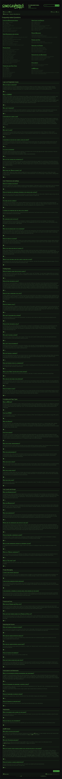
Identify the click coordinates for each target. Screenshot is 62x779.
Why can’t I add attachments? (8, 57)
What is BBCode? (6, 67)
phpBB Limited (35, 733)
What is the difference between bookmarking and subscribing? (43, 56)
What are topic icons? (7, 76)
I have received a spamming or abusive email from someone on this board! (44, 37)
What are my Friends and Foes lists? (38, 41)
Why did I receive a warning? (8, 58)
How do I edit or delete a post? (8, 50)
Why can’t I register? (7, 24)
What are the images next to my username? (10, 41)
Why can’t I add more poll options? (9, 54)
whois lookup (31, 751)
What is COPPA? (6, 23)
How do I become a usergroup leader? (38, 26)
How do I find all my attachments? (38, 65)
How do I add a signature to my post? (9, 51)
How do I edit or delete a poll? (8, 55)
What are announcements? (7, 73)
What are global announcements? (9, 72)
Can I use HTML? (6, 68)
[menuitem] (10, 12)
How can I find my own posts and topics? (39, 51)
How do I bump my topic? (7, 63)
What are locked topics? (7, 75)
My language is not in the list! (8, 40)
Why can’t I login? (6, 26)
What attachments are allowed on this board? (40, 64)
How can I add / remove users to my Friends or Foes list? (42, 42)
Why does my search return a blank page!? (39, 49)
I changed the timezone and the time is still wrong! (12, 39)
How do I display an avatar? (8, 42)
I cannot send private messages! (37, 34)
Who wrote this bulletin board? (37, 70)
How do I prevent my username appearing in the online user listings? (15, 37)
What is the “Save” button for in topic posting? (11, 60)
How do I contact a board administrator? (39, 73)
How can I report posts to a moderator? (10, 59)
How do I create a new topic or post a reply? (11, 49)
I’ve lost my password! (7, 29)
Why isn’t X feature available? (37, 71)
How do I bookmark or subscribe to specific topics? (41, 57)
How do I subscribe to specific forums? (39, 58)
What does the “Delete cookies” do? (9, 31)
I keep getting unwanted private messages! (39, 35)
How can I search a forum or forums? (38, 47)
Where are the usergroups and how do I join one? (41, 25)
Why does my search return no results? (39, 48)
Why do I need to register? (8, 22)
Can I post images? (6, 71)
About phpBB (30, 734)
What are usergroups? (36, 24)
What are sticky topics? (7, 74)
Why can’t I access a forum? (8, 56)
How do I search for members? (37, 50)
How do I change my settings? (8, 35)
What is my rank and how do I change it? (10, 43)
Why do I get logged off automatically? (10, 30)
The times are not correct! (8, 38)
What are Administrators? (36, 22)
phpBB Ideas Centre (6, 743)
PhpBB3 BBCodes (43, 776)
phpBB (16, 223)
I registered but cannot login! (8, 25)
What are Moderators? (36, 23)
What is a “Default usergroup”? (37, 29)
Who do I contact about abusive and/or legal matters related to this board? (45, 72)
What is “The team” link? (36, 30)
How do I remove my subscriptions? (38, 59)
